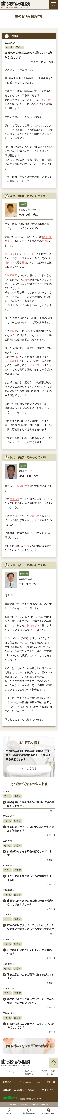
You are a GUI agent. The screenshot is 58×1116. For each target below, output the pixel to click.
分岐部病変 (11, 275)
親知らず (47, 237)
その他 (9, 47)
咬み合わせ (30, 254)
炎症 (9, 241)
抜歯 (24, 262)
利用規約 (7, 1082)
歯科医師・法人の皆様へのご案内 (19, 1089)
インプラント (36, 365)
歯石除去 (10, 254)
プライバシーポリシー (29, 1082)
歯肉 (17, 638)
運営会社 (51, 1082)
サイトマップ (48, 1089)
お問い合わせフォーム (48, 1072)
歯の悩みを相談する (29, 1072)
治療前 (19, 47)
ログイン (9, 1072)
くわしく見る (29, 768)
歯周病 (45, 241)
